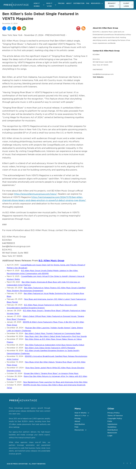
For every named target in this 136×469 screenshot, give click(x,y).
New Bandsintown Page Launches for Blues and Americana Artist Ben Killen (55, 382)
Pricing (61, 3)
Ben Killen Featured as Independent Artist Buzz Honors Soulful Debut (54, 345)
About (69, 3)
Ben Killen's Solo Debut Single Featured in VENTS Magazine (50, 348)
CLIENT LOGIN (128, 5)
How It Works (37, 5)
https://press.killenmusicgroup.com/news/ (35, 194)
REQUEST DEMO (113, 5)
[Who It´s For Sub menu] (55, 5)
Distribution (78, 3)
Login (109, 435)
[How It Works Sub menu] (43, 5)
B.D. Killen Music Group (51, 261)
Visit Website (98, 77)
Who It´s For (49, 5)
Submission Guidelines (112, 426)
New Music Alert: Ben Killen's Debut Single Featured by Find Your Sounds (56, 336)
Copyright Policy (114, 418)
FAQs (109, 421)
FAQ (87, 3)
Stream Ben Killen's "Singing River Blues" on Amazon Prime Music (51, 373)
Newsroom (112, 432)
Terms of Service (115, 415)
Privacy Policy (113, 413)
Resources (95, 3)
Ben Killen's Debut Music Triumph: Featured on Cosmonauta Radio (53, 333)
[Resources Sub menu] (102, 3)
